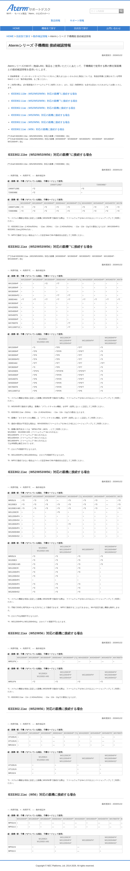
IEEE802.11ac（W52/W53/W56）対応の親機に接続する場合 (43, 108)
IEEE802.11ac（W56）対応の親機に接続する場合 (37, 129)
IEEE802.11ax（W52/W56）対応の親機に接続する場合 (40, 115)
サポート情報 (77, 20)
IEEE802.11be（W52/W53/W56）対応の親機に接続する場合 (44, 93)
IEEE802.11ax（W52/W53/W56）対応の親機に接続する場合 (44, 100)
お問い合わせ (113, 28)
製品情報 (55, 20)
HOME (16, 28)
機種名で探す (49, 28)
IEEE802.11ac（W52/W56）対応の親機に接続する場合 (40, 122)
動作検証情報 (40, 36)
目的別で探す (81, 28)
